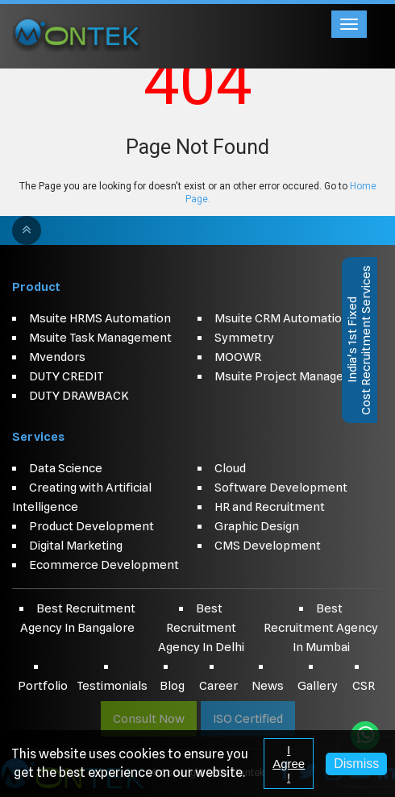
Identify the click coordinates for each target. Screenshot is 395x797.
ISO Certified (248, 719)
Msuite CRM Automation (281, 318)
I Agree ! (288, 763)
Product (36, 287)
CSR (363, 686)
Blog (172, 686)
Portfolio (43, 686)
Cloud (230, 468)
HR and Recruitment (269, 507)
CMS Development (267, 545)
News (268, 686)
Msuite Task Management (100, 337)
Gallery (317, 686)
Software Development (280, 487)
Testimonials (112, 686)
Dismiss (356, 763)
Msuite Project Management (294, 376)
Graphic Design (256, 526)
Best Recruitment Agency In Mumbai (321, 627)
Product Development (91, 526)
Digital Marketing (76, 545)
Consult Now (149, 719)
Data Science (65, 468)
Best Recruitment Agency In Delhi (201, 627)
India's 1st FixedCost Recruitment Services (359, 340)
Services (38, 437)
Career (218, 686)
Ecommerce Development (104, 565)
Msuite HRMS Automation (100, 318)
